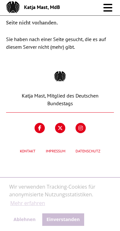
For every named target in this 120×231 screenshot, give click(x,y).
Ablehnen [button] (24, 219)
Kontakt (28, 151)
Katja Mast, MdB (42, 7)
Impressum (55, 151)
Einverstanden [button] (63, 219)
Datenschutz (88, 151)
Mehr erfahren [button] (27, 203)
